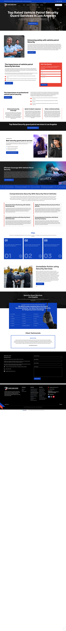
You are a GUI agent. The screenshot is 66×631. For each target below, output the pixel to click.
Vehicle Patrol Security (34, 393)
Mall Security (41, 392)
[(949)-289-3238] (48, 389)
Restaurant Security (42, 394)
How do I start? (39, 283)
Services (28, 4)
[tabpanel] (13, 248)
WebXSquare (40, 408)
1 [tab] (36, 286)
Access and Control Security (34, 397)
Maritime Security (34, 401)
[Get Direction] (48, 395)
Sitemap (60, 405)
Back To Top (7, 405)
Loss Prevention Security (33, 399)
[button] (13, 343)
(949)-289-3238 (52, 389)
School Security (42, 393)
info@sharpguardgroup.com (54, 388)
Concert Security (42, 400)
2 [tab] (37, 286)
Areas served (24, 392)
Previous (2, 248)
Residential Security (34, 389)
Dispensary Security (34, 394)
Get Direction (52, 395)
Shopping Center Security (42, 396)
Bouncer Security (33, 395)
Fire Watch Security (34, 392)
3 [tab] (38, 286)
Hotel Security (41, 397)
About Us (23, 389)
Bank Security (41, 389)
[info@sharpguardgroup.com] (48, 388)
